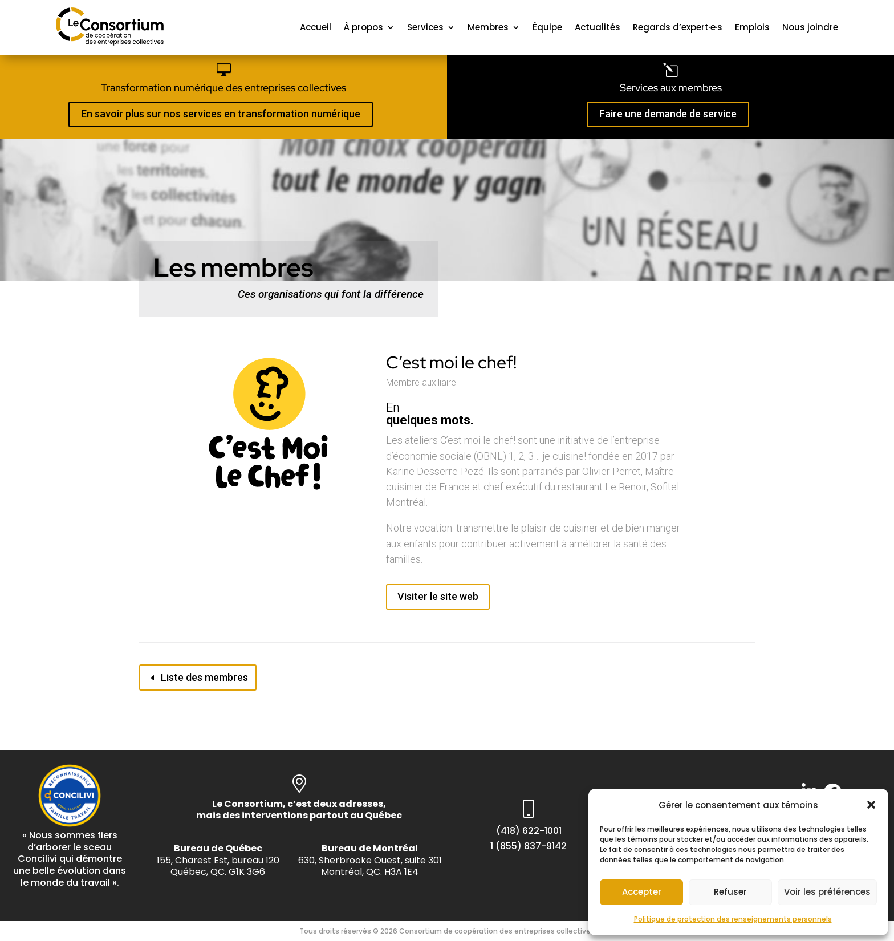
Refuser (730, 892)
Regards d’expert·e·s (677, 27)
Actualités (597, 27)
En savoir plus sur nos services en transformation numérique (220, 114)
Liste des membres (204, 677)
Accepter (641, 892)
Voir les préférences (827, 892)
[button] (871, 804)
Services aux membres (671, 87)
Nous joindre (810, 27)
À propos (363, 27)
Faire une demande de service (668, 114)
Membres (488, 27)
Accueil (315, 27)
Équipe (547, 27)
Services (425, 27)
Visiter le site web (437, 596)
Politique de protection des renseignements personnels (733, 919)
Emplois (752, 27)
